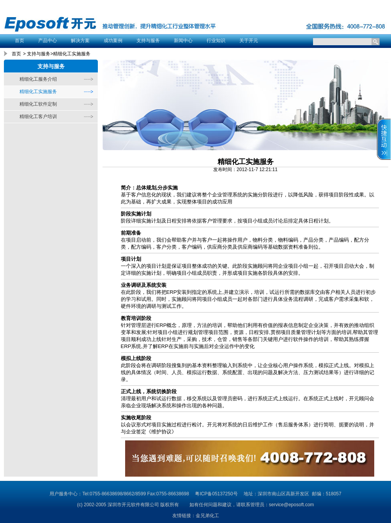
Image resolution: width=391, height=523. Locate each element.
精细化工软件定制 (38, 104)
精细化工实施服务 (38, 91)
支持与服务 (148, 40)
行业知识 (216, 40)
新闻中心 (183, 40)
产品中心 (47, 40)
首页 (19, 40)
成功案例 (113, 40)
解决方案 (80, 40)
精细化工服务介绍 (38, 79)
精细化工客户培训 (38, 116)
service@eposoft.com (291, 504)
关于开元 (248, 40)
